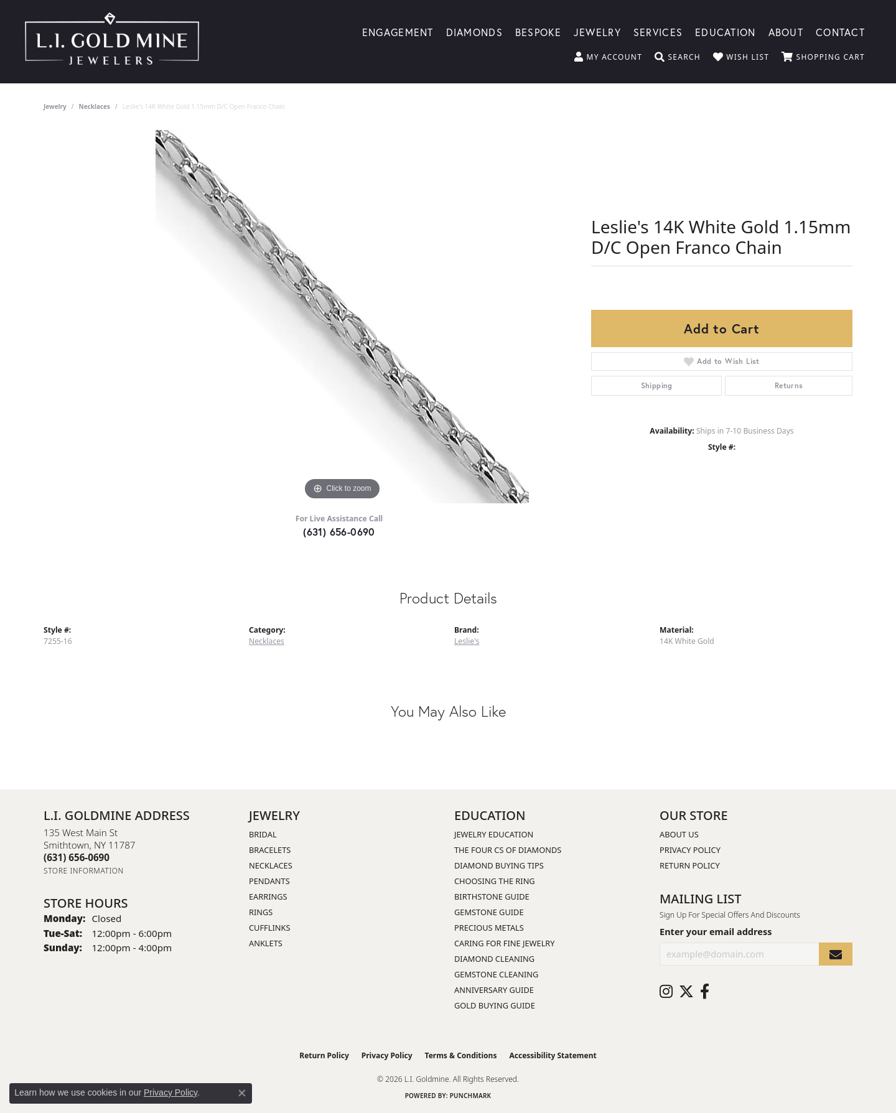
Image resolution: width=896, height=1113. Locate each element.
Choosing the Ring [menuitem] (494, 881)
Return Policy (690, 865)
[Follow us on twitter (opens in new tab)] (686, 991)
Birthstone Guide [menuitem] (492, 896)
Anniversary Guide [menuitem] (494, 989)
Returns (789, 385)
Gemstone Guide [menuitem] (489, 912)
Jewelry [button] (597, 31)
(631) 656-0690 (339, 531)
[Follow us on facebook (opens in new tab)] (704, 991)
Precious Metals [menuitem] (489, 927)
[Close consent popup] (242, 1093)
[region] (342, 316)
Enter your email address (716, 931)
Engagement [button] (398, 31)
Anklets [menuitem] (265, 943)
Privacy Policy (690, 849)
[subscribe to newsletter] (835, 954)
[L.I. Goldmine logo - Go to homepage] (112, 41)
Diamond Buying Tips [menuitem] (499, 865)
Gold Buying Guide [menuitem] (494, 1005)
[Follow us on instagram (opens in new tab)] (666, 991)
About (785, 31)
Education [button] (725, 31)
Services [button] (658, 31)
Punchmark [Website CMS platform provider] (471, 1095)
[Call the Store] (77, 857)
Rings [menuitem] (261, 912)
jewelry (55, 106)
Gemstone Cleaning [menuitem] (496, 974)
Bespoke (538, 31)
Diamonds (474, 31)
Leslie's (466, 641)
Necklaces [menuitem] (270, 865)
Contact (840, 31)
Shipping (657, 385)
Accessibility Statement (552, 1055)
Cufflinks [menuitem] (269, 927)
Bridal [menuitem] (263, 834)
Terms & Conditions (461, 1055)
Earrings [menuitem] (268, 896)
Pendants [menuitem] (269, 881)
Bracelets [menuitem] (270, 849)
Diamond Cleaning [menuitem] (494, 958)
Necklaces (95, 106)
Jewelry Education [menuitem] (493, 834)
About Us (679, 834)
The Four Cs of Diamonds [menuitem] (507, 849)
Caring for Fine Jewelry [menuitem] (504, 943)
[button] (608, 57)
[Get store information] (84, 870)
